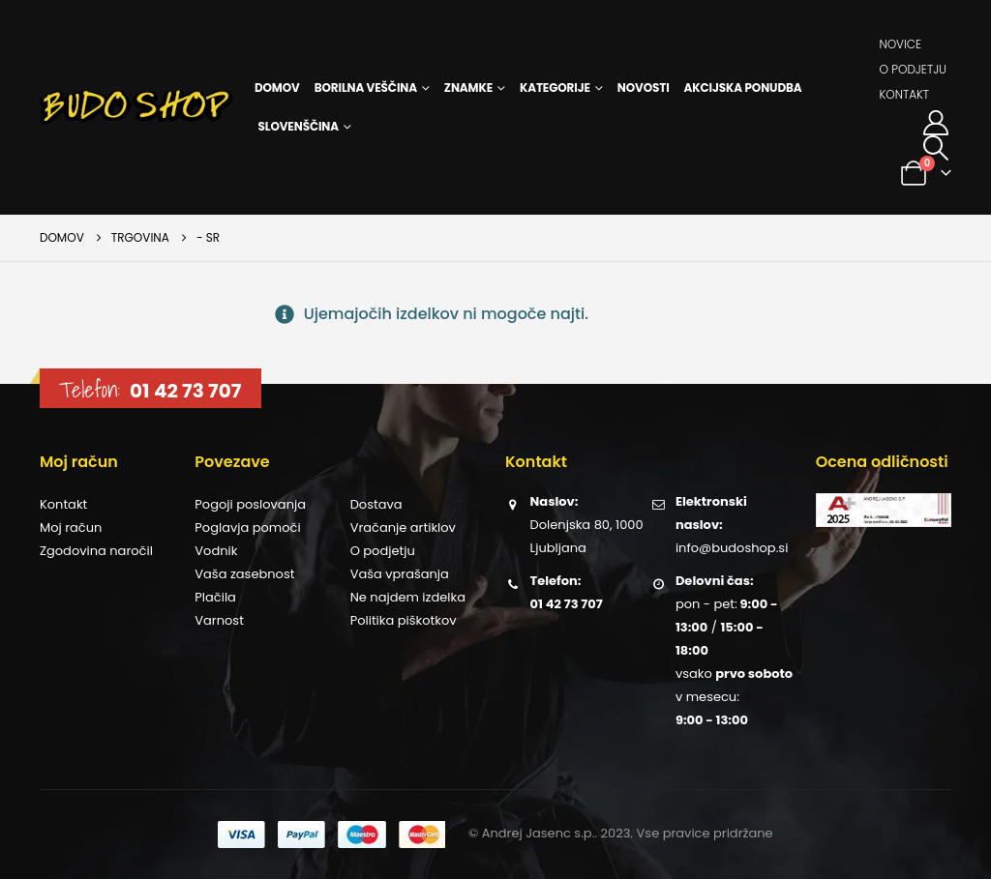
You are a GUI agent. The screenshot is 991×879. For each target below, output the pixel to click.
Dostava (376, 504)
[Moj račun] (936, 122)
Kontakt (904, 94)
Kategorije (555, 87)
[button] (936, 148)
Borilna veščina (366, 87)
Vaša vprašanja (399, 574)
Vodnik (216, 551)
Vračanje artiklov (403, 527)
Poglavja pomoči (247, 527)
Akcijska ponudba (743, 87)
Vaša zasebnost (244, 574)
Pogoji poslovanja (250, 504)
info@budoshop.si (732, 548)
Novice (900, 44)
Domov (277, 87)
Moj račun (71, 527)
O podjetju (912, 69)
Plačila (215, 597)
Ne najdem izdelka (407, 597)
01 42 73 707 (185, 390)
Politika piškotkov (403, 620)
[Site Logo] (136, 107)
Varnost (219, 620)
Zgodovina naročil (96, 551)
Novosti (643, 87)
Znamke (468, 87)
